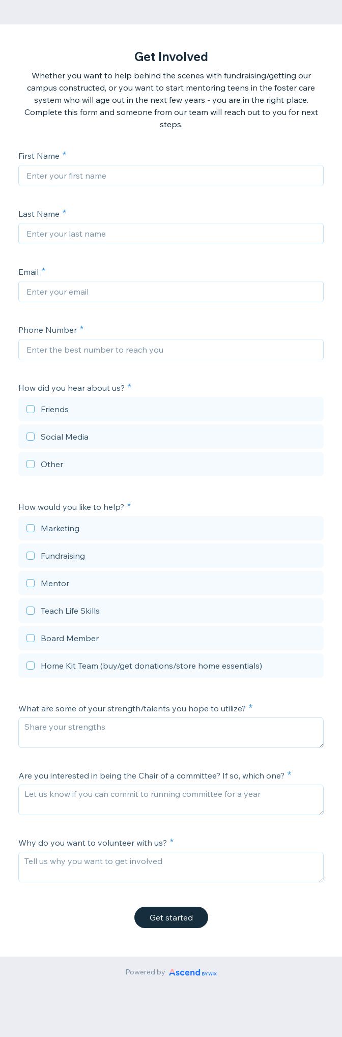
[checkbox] (171, 410)
